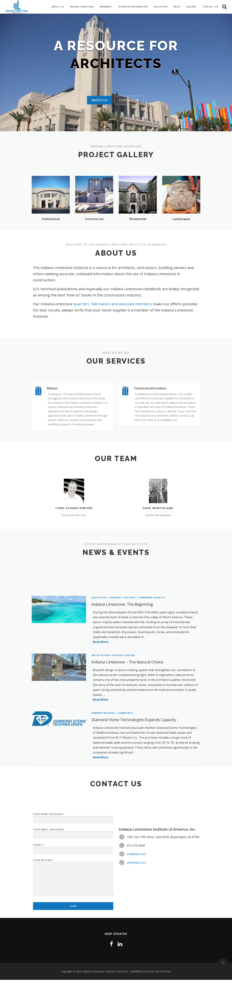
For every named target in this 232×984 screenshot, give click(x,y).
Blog (177, 7)
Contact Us (210, 7)
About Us (57, 7)
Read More (100, 746)
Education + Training (106, 702)
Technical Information (133, 7)
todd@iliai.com (136, 915)
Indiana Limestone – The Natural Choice (127, 766)
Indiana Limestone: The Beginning (122, 708)
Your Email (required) (73, 893)
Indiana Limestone (82, 7)
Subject (73, 909)
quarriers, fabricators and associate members (113, 303)
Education (160, 7)
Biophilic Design (124, 759)
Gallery (191, 7)
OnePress (136, 975)
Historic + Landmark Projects (144, 702)
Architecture (101, 759)
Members (106, 7)
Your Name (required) (73, 878)
